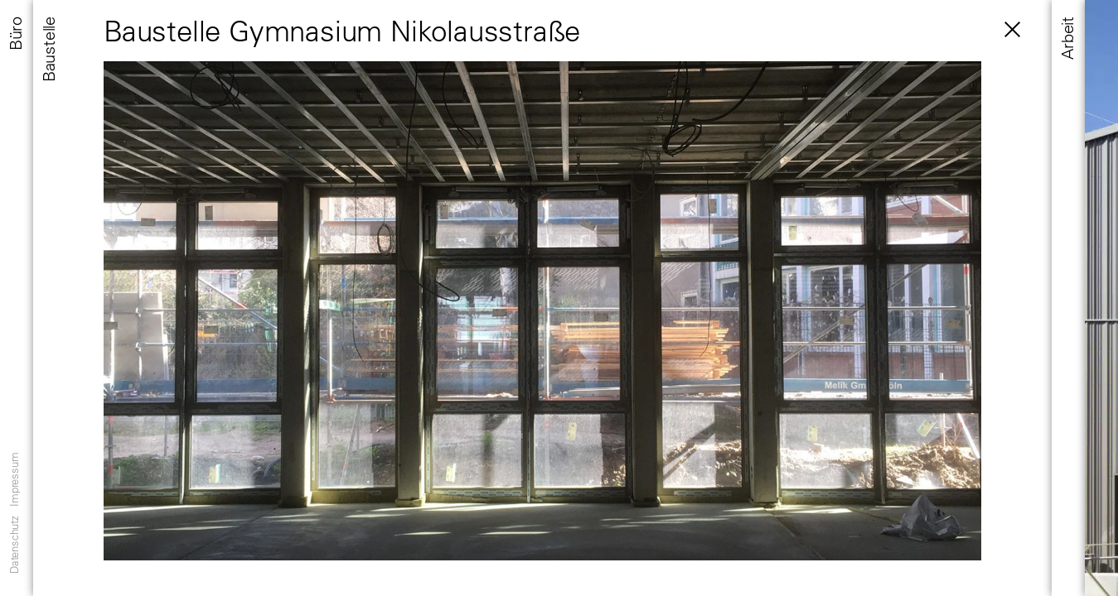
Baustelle (48, 49)
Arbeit (1067, 38)
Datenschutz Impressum (14, 513)
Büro (15, 33)
